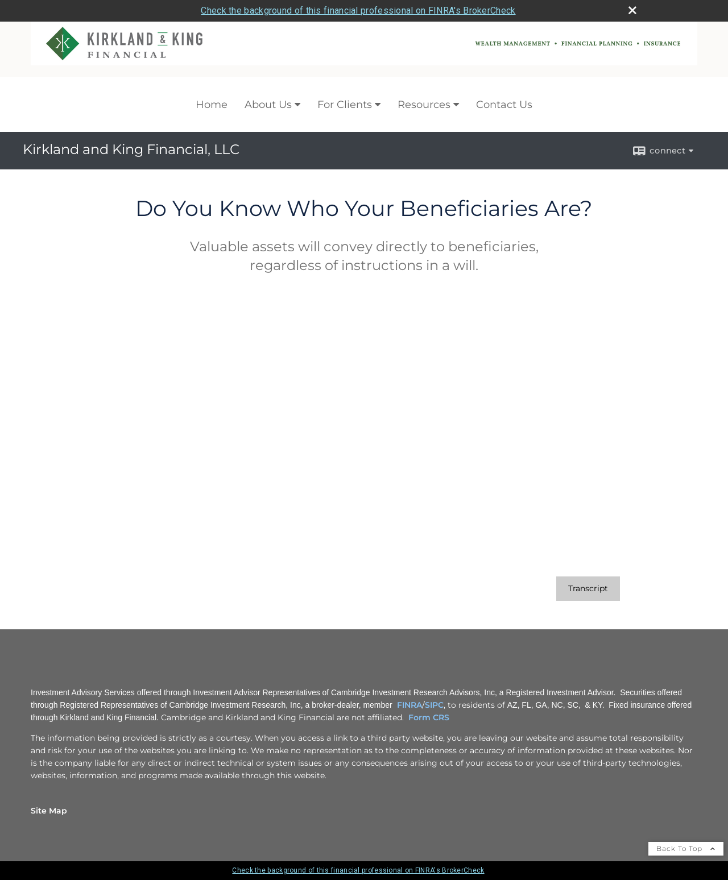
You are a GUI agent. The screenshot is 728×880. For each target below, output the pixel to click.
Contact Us (504, 104)
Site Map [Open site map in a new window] (49, 811)
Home (212, 104)
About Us (268, 104)
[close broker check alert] (632, 10)
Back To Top (685, 848)
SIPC (434, 705)
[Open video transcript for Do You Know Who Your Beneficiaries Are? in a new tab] (588, 588)
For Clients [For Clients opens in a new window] (344, 104)
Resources (424, 104)
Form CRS (428, 717)
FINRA (409, 705)
